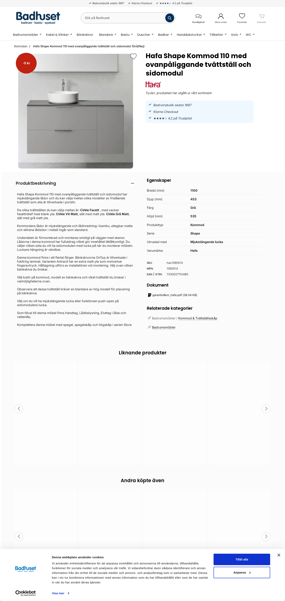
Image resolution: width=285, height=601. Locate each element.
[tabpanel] (75, 253)
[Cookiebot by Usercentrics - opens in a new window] (25, 593)
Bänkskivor (85, 34)
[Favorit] (133, 56)
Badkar (163, 34)
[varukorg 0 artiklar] (262, 18)
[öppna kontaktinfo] (198, 17)
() (172, 295)
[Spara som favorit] (72, 367)
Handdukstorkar (189, 34)
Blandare (106, 34)
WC (248, 34)
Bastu (125, 34)
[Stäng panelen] (278, 555)
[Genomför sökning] (169, 17)
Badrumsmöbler (25, 34)
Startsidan (20, 46)
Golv (234, 34)
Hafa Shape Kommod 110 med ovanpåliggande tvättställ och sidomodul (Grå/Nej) (88, 46)
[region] (75, 183)
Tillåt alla (242, 559)
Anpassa (242, 572)
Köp (240, 456)
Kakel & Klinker (57, 34)
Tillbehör (216, 34)
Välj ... (45, 456)
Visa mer (58, 593)
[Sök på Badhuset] (128, 17)
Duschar (143, 34)
